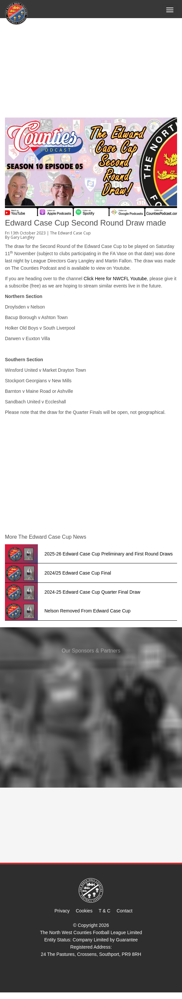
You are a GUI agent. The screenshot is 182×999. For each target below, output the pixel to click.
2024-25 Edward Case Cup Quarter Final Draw (92, 592)
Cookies (84, 910)
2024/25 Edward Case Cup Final (77, 573)
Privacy (62, 910)
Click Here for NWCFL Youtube (115, 278)
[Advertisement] (91, 68)
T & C (105, 910)
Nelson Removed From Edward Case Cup (87, 610)
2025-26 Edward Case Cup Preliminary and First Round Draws (108, 553)
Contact (124, 910)
